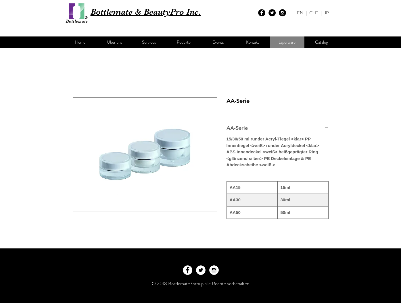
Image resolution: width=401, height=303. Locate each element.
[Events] (218, 42)
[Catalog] (321, 42)
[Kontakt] (252, 42)
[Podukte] (183, 42)
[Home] (80, 42)
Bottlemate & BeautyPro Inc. (146, 12)
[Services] (149, 42)
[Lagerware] (287, 42)
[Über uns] (114, 42)
